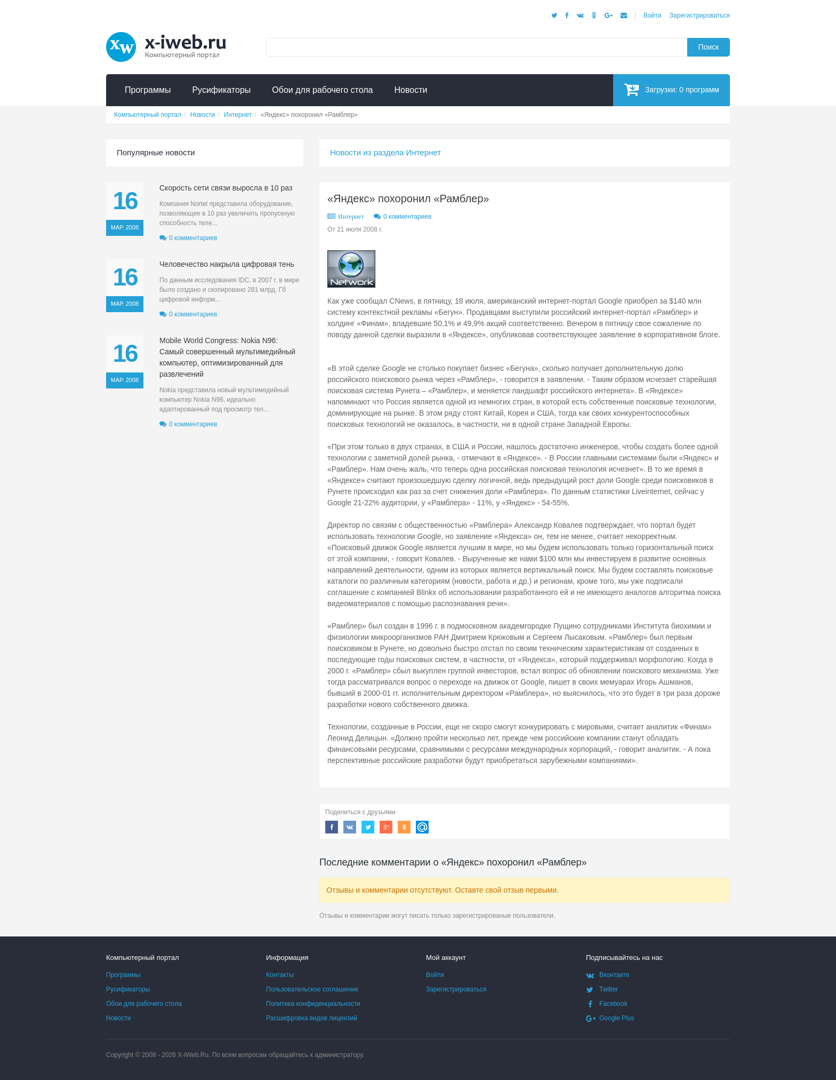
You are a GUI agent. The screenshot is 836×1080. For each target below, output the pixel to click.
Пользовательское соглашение (312, 989)
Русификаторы (128, 989)
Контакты (280, 975)
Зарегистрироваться (700, 15)
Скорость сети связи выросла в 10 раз (225, 188)
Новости (118, 1018)
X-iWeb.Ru (193, 1055)
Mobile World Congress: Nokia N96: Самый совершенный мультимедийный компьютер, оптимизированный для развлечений (227, 357)
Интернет (351, 216)
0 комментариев (407, 216)
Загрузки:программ (671, 89)
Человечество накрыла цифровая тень (226, 264)
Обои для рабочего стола (144, 1003)
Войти (653, 15)
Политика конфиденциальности (313, 1003)
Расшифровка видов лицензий (311, 1018)
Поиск (708, 47)
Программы (123, 975)
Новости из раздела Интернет (385, 152)
